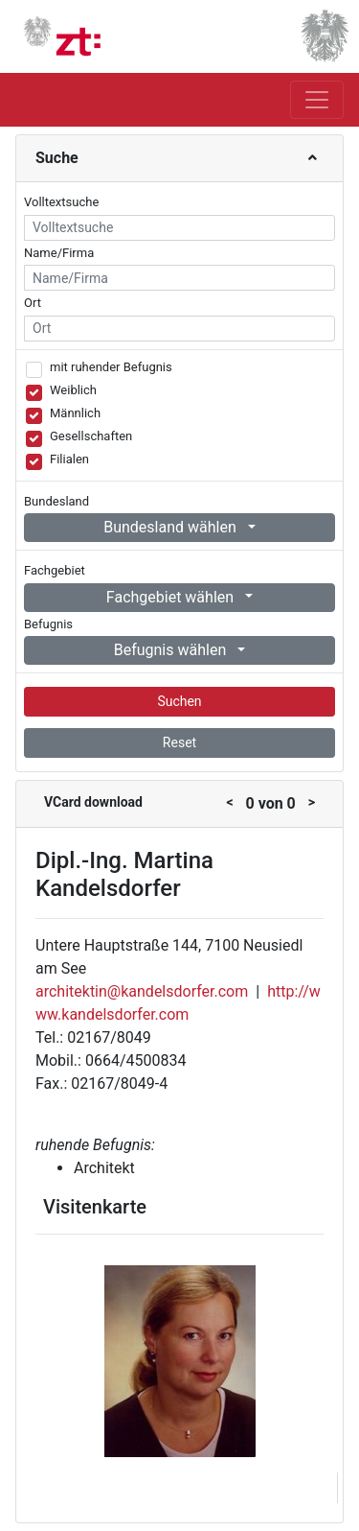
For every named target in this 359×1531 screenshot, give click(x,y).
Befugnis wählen (172, 650)
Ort (32, 302)
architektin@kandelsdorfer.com (141, 991)
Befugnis (48, 624)
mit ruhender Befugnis (111, 367)
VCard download (93, 802)
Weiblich (73, 390)
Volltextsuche (61, 202)
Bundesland (56, 501)
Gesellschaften (91, 436)
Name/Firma (59, 253)
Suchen (179, 701)
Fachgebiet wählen (171, 597)
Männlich (75, 413)
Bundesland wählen (171, 527)
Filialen (69, 459)
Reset (179, 742)
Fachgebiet (54, 570)
